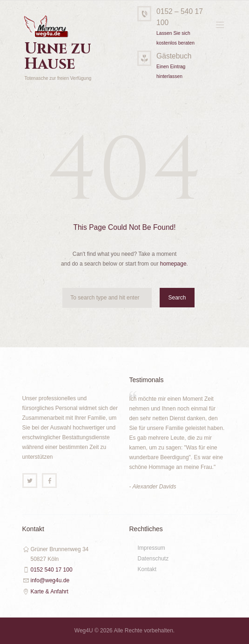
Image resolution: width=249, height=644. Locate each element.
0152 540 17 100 (52, 569)
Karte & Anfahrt (49, 591)
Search (177, 297)
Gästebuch (173, 56)
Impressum (151, 548)
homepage (173, 263)
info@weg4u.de (50, 580)
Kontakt (147, 569)
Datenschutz (153, 558)
